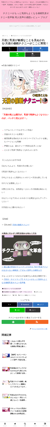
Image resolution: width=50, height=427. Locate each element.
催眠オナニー (6, 295)
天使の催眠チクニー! (20, 225)
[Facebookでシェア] (25, 49)
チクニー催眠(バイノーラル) (26, 295)
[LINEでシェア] (17, 54)
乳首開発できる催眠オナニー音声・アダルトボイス (17, 292)
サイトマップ (25, 413)
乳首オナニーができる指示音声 (11, 288)
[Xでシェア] (9, 49)
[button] (32, 54)
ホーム (9, 413)
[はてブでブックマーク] (40, 49)
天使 (15, 295)
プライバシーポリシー (41, 413)
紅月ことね (38, 292)
